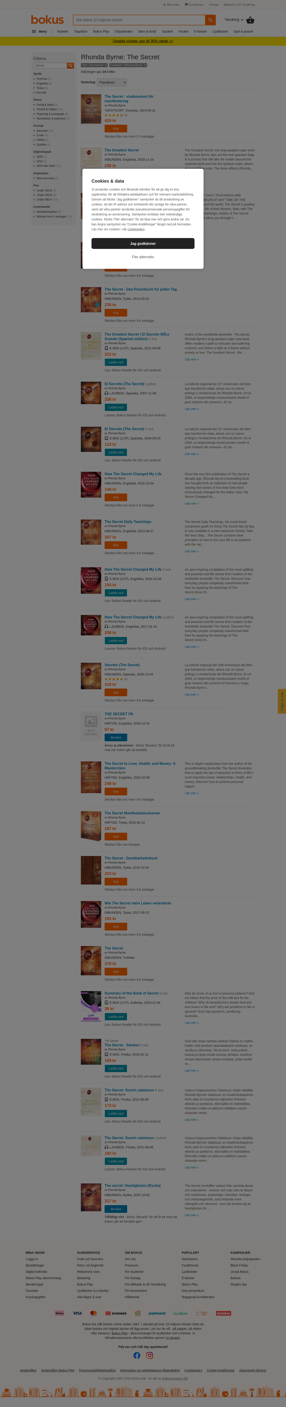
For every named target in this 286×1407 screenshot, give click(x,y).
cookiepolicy (136, 229)
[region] (143, 219)
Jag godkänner (143, 244)
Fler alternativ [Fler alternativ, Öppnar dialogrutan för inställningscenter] (143, 257)
